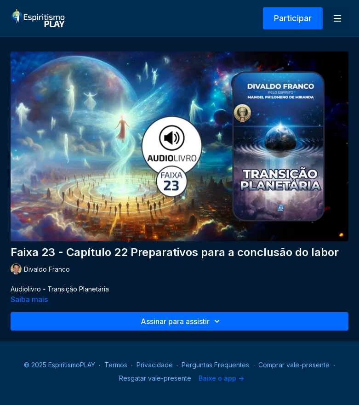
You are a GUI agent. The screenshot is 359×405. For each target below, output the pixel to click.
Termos (115, 365)
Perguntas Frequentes (215, 365)
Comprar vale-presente (294, 365)
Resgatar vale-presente (155, 378)
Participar (293, 18)
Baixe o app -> (221, 378)
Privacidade (155, 365)
